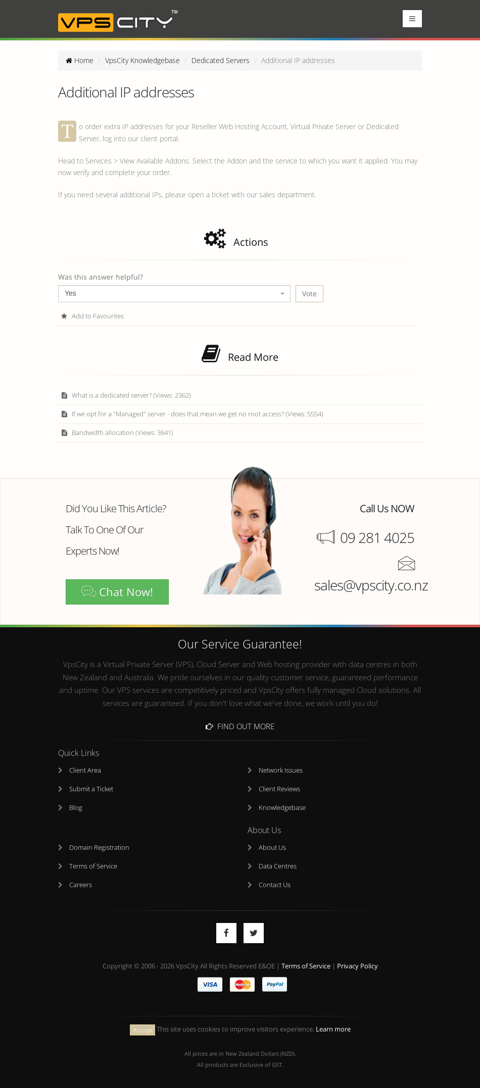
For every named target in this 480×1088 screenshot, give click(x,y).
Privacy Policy (357, 966)
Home (79, 60)
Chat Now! (117, 592)
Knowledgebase (282, 808)
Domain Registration (99, 848)
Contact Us (275, 885)
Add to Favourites (92, 316)
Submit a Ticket (91, 789)
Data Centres (278, 866)
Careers (80, 885)
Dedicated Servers (220, 60)
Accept (142, 1029)
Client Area (85, 771)
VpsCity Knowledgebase (142, 60)
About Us (272, 848)
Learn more (333, 1029)
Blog (75, 808)
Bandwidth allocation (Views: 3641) (117, 432)
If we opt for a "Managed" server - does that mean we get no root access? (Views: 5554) (192, 414)
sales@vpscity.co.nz (371, 584)
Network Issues (281, 771)
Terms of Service (93, 866)
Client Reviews (279, 789)
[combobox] (174, 293)
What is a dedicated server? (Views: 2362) (126, 395)
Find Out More (240, 726)
